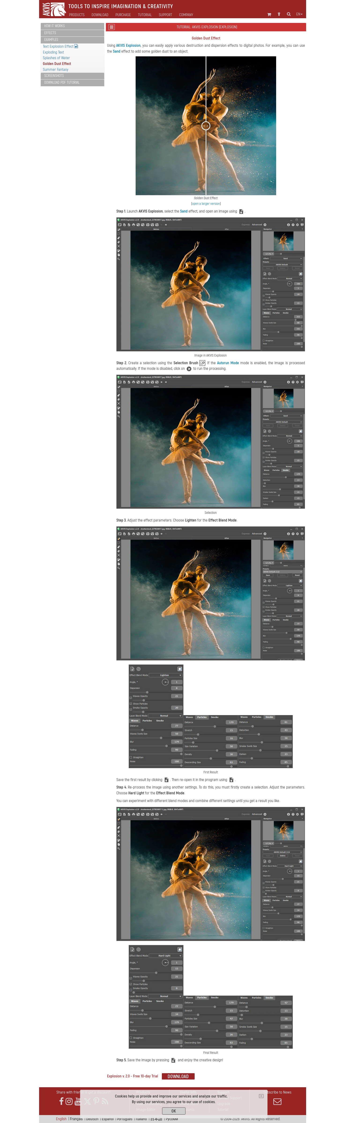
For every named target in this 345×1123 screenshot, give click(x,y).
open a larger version (206, 204)
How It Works (54, 26)
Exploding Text (53, 52)
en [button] (299, 14)
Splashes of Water (56, 57)
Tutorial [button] (145, 15)
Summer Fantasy (55, 69)
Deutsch (92, 1118)
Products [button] (77, 15)
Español (108, 1118)
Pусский (172, 1118)
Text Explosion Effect (60, 46)
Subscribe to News (277, 1098)
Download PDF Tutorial (61, 82)
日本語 (156, 1118)
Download (100, 15)
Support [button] (165, 15)
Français (76, 1118)
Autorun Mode (228, 362)
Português (124, 1118)
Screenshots (54, 75)
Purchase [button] (123, 15)
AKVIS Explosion (128, 45)
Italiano (141, 1118)
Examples (51, 39)
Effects (50, 33)
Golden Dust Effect (57, 63)
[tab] (72, 26)
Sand (116, 51)
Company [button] (186, 15)
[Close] (261, 1096)
